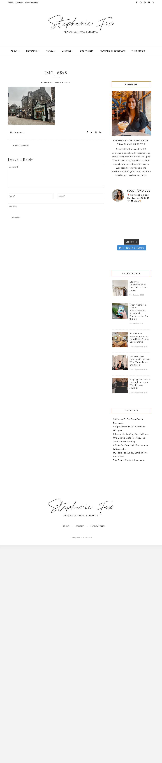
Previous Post (22, 145)
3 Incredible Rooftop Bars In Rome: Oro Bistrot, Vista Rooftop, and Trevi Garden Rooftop (131, 438)
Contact (19, 3)
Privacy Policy (97, 526)
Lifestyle (67, 51)
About (10, 3)
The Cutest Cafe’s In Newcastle (129, 460)
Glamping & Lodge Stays (112, 51)
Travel (50, 51)
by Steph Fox (47, 82)
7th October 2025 (137, 295)
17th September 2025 (138, 347)
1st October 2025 (136, 324)
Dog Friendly (86, 51)
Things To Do (138, 51)
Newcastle (32, 51)
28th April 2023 (62, 82)
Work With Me (31, 3)
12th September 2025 (138, 393)
